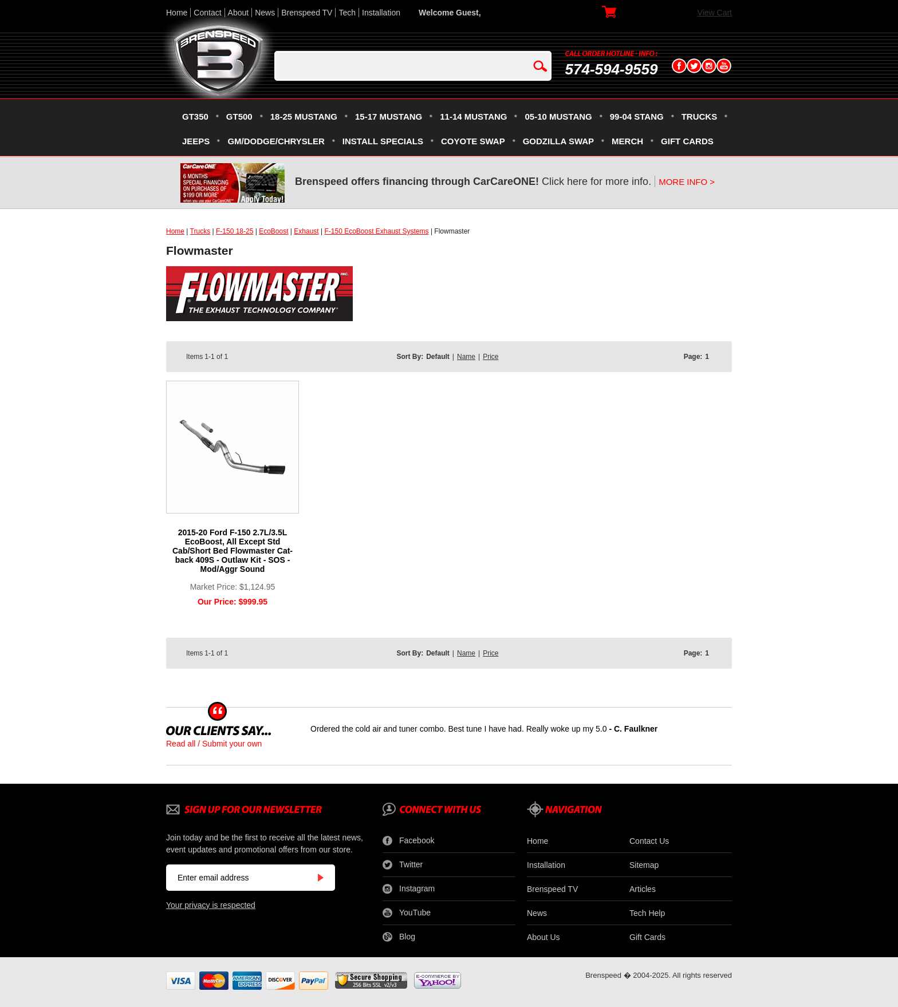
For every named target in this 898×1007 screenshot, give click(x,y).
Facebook (408, 841)
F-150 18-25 (234, 231)
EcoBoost (273, 231)
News (265, 12)
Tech (347, 12)
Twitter (403, 865)
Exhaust (306, 231)
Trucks (200, 231)
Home (176, 12)
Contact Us (649, 841)
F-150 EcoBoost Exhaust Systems (376, 231)
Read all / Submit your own (214, 743)
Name (466, 357)
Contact (207, 12)
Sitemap (644, 865)
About (238, 12)
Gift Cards (647, 937)
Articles (642, 889)
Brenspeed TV (306, 12)
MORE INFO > (687, 182)
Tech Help (647, 913)
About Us (543, 937)
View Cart (715, 13)
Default (438, 357)
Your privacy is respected (210, 905)
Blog (399, 937)
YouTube (407, 913)
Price (490, 357)
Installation (381, 12)
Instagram (409, 889)
